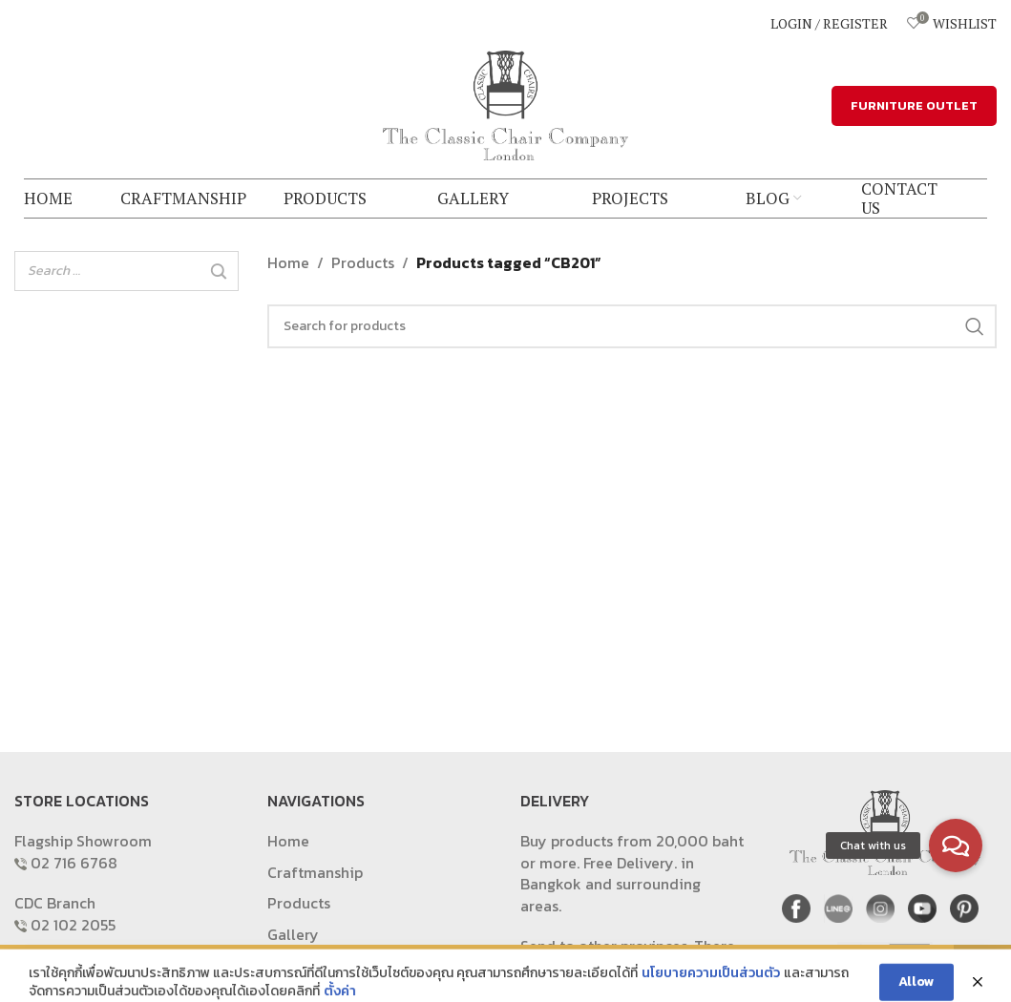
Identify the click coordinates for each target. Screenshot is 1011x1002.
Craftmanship (315, 872)
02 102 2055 (73, 924)
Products (362, 262)
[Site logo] (506, 103)
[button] (955, 845)
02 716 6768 (74, 862)
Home (288, 262)
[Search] (219, 272)
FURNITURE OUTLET (914, 105)
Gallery (293, 934)
